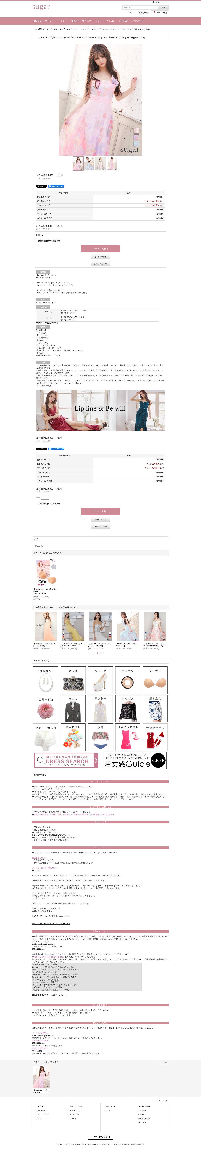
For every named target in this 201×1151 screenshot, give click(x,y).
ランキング (74, 1118)
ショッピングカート (43, 1114)
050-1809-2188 (38, 949)
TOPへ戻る (40, 1106)
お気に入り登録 (100, 264)
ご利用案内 (142, 1110)
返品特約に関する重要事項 (49, 241)
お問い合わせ (100, 257)
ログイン (131, 13)
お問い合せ (142, 1122)
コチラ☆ (48, 911)
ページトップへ (163, 1101)
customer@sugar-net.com (43, 944)
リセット (164, 1062)
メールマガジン (109, 1106)
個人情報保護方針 (144, 1118)
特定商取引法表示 (144, 1106)
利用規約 (141, 1114)
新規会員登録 (143, 13)
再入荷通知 (159, 197)
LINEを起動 (37, 1051)
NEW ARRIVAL (75, 1110)
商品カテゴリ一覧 (76, 1106)
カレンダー (108, 1110)
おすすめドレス (75, 1114)
